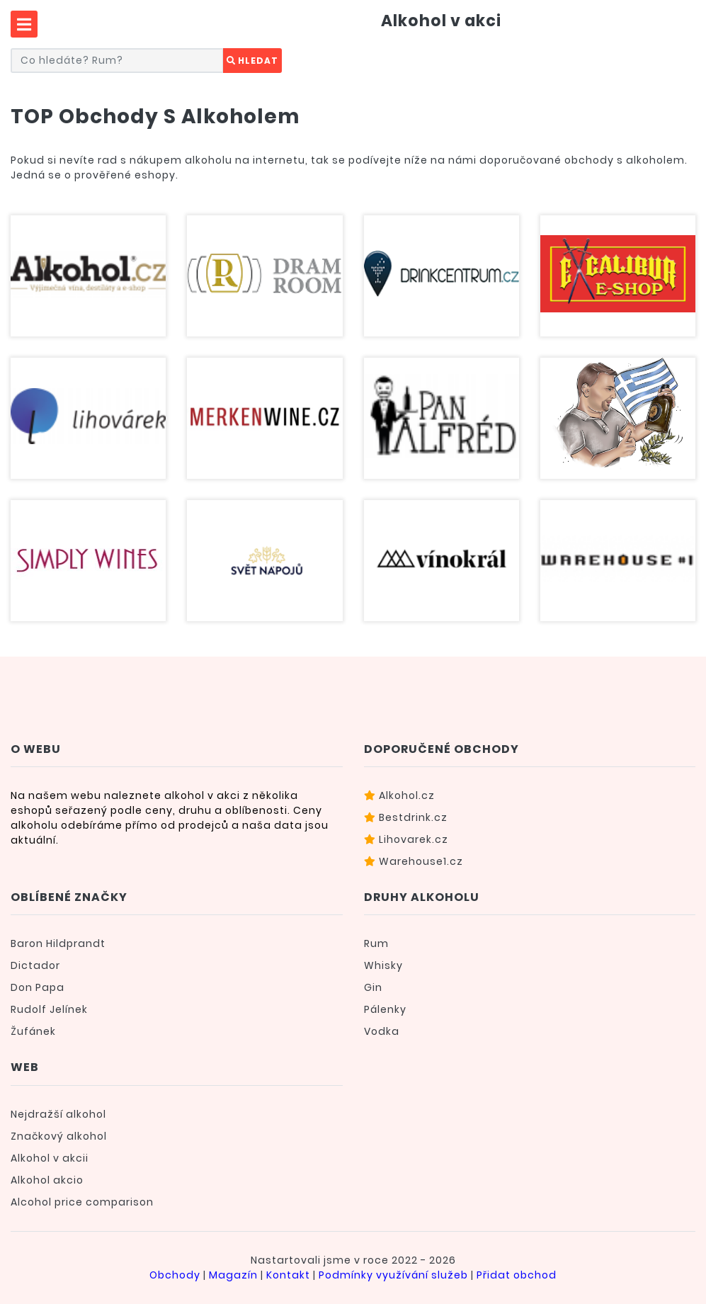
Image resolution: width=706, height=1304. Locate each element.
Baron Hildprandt (58, 943)
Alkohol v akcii (50, 1158)
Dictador (35, 965)
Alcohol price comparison (82, 1202)
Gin (373, 987)
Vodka (381, 1031)
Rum (376, 943)
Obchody (174, 1275)
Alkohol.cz (399, 795)
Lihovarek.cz (406, 839)
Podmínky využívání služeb (393, 1275)
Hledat (252, 61)
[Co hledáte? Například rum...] (117, 60)
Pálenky (385, 1009)
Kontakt (288, 1275)
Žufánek (33, 1031)
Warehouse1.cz (413, 861)
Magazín (233, 1275)
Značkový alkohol (59, 1136)
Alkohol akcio (47, 1180)
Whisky (383, 965)
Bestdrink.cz (406, 817)
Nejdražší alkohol (58, 1114)
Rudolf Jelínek (49, 1009)
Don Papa (37, 987)
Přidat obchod (517, 1275)
